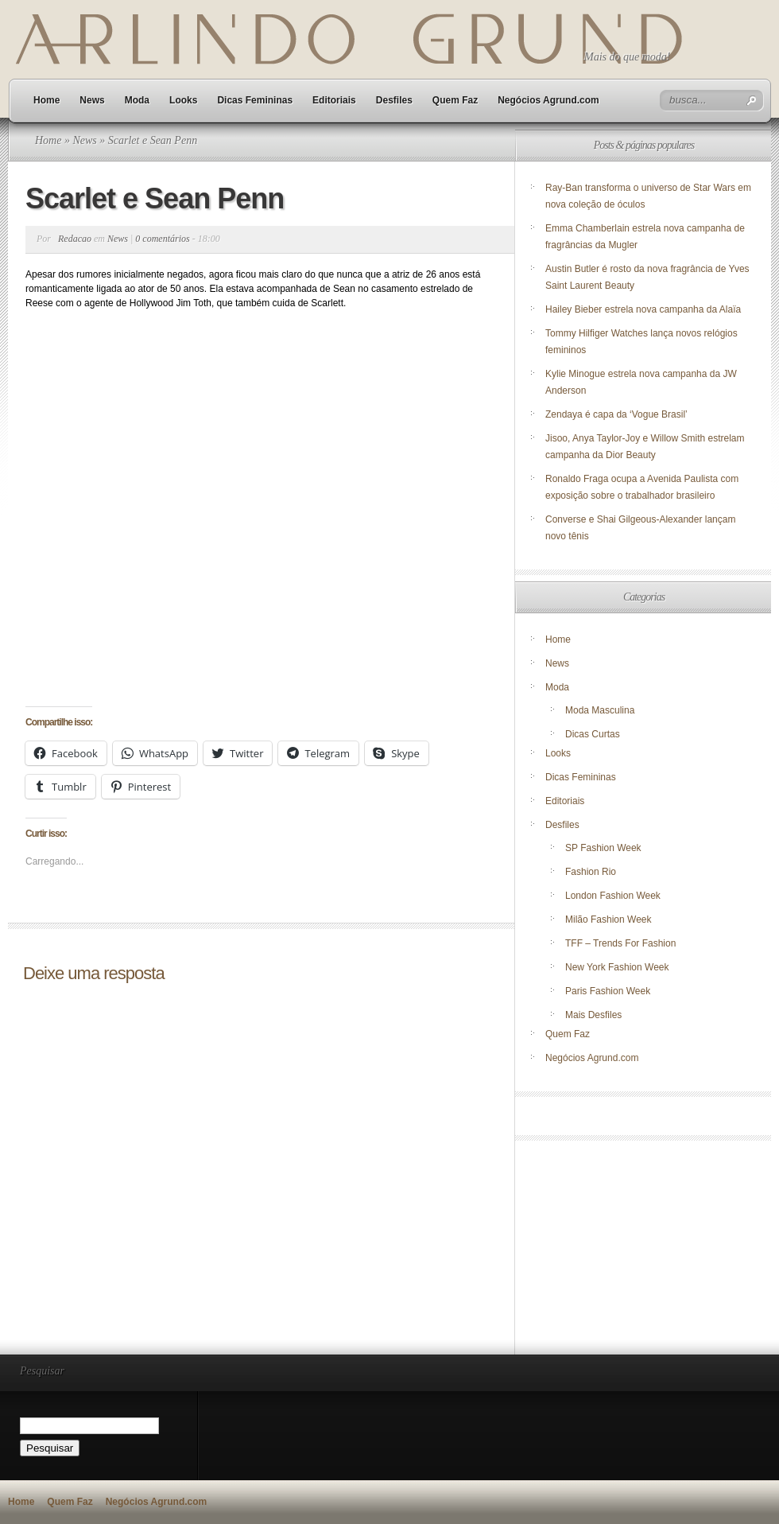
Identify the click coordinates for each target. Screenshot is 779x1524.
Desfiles (394, 100)
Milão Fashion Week (608, 919)
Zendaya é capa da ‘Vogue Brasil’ (616, 414)
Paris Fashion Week (607, 991)
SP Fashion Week (603, 847)
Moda (137, 100)
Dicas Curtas (592, 734)
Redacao (74, 238)
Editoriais (334, 100)
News (91, 100)
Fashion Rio (590, 871)
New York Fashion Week (617, 967)
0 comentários (162, 238)
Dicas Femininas (255, 100)
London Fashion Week (613, 895)
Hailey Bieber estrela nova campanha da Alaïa (643, 309)
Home (46, 100)
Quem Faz (455, 100)
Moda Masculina (599, 710)
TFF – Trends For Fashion (620, 943)
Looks (183, 100)
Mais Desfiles (593, 1015)
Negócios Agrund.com (548, 100)
